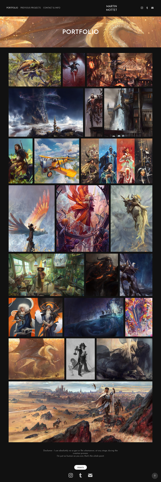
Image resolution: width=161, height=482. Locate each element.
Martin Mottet (112, 7)
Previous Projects (30, 7)
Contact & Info (51, 7)
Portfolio (12, 7)
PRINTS (80, 467)
